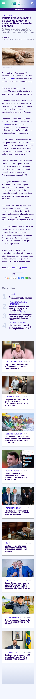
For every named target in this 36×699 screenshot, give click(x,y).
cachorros (10, 79)
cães (7, 124)
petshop (23, 268)
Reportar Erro (18, 274)
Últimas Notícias (18, 10)
